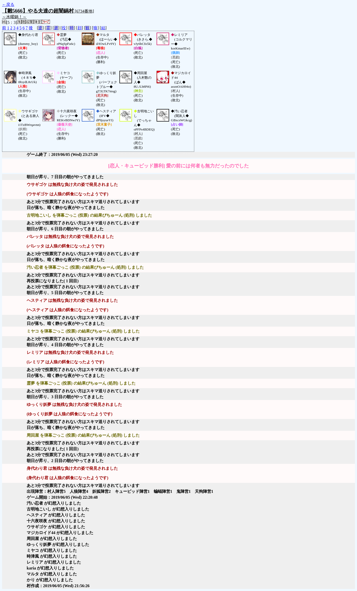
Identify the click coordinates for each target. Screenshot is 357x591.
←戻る (8, 4)
